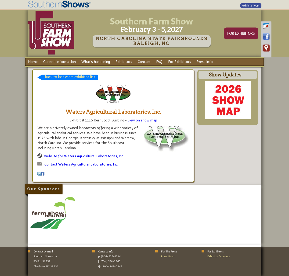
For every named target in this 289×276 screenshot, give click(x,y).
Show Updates (225, 75)
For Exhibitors (179, 62)
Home (33, 62)
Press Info (205, 62)
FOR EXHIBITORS (241, 33)
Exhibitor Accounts (218, 256)
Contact (144, 62)
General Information (59, 62)
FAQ (159, 62)
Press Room (168, 256)
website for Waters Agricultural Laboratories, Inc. (84, 156)
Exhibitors (124, 62)
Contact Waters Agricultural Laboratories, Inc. (81, 164)
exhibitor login (251, 5)
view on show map (142, 120)
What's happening (95, 62)
